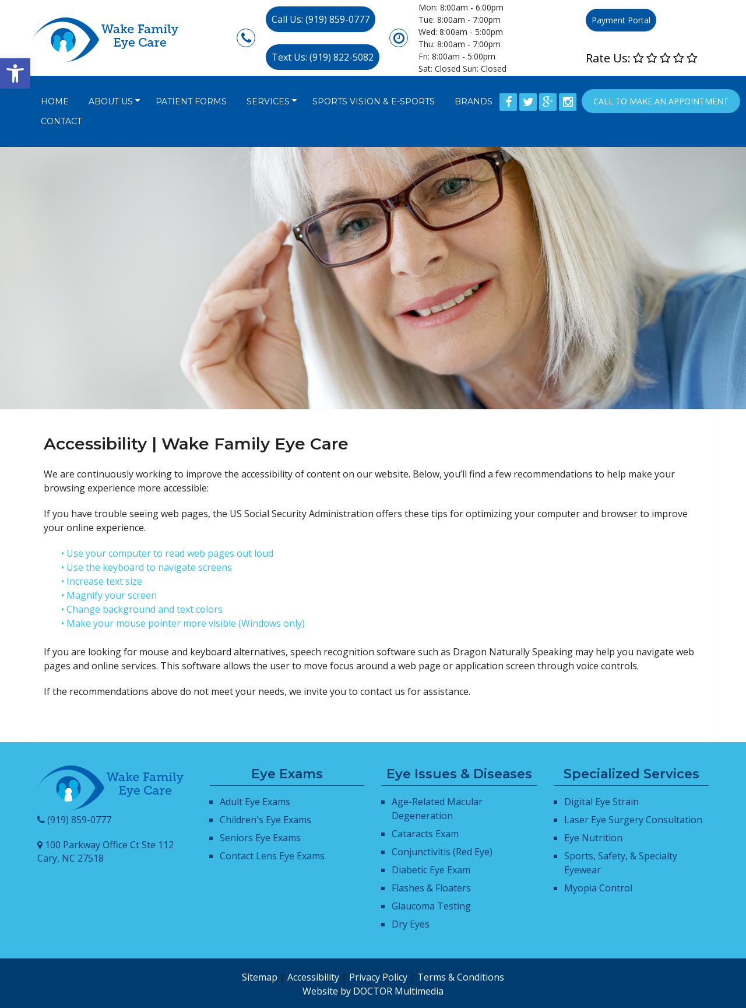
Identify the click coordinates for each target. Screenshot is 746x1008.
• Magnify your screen (109, 595)
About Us (111, 101)
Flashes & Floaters (431, 887)
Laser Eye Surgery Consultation (633, 819)
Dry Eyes (411, 924)
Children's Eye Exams (265, 819)
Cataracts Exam (425, 833)
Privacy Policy (378, 977)
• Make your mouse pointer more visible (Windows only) (183, 623)
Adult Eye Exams (255, 801)
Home (55, 101)
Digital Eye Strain (601, 801)
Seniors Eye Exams (260, 837)
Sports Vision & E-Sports (373, 101)
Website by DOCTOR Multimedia (373, 991)
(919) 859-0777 (79, 819)
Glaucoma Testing (431, 906)
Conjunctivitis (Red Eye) (442, 851)
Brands (473, 101)
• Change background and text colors (142, 609)
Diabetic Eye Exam (431, 869)
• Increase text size (101, 581)
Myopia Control (598, 887)
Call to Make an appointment (661, 101)
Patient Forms (191, 101)
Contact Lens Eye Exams (272, 855)
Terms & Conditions (460, 977)
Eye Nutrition (593, 837)
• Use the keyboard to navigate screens (146, 567)
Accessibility (313, 977)
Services (268, 101)
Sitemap (259, 977)
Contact (61, 121)
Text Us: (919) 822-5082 (323, 57)
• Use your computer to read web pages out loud (167, 553)
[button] (15, 73)
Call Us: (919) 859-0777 (321, 19)
